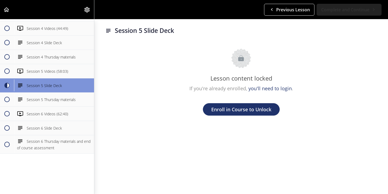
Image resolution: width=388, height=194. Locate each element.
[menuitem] (87, 9)
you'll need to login (270, 88)
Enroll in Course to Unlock (241, 109)
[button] (6, 9)
